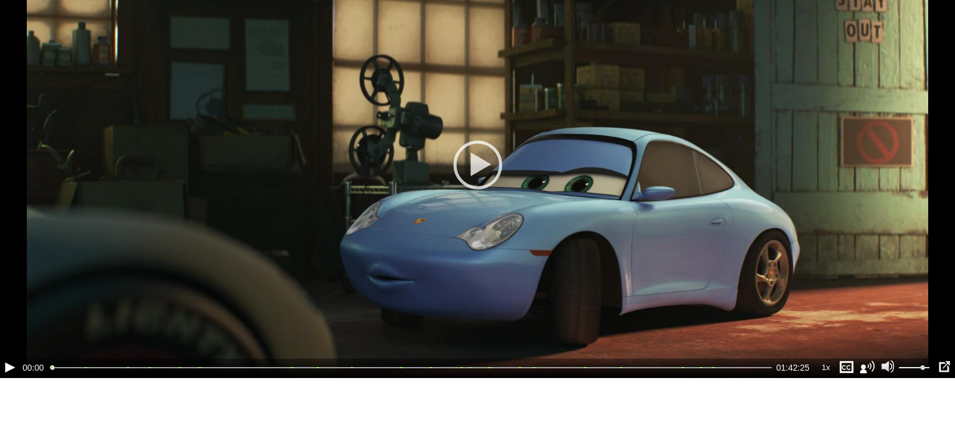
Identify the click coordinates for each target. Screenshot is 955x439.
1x (826, 367)
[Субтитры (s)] (846, 367)
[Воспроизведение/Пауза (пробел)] (9, 367)
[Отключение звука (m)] (888, 367)
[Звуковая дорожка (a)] (867, 367)
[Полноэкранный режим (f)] (944, 367)
